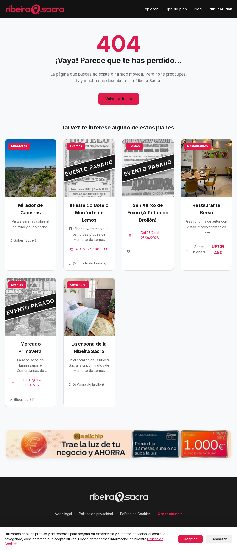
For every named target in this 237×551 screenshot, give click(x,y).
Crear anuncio (170, 514)
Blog (198, 9)
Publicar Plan (220, 9)
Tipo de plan (176, 9)
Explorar (150, 9)
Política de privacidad (96, 514)
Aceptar (190, 539)
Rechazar (219, 539)
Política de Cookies (135, 514)
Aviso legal (63, 514)
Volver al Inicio (118, 98)
